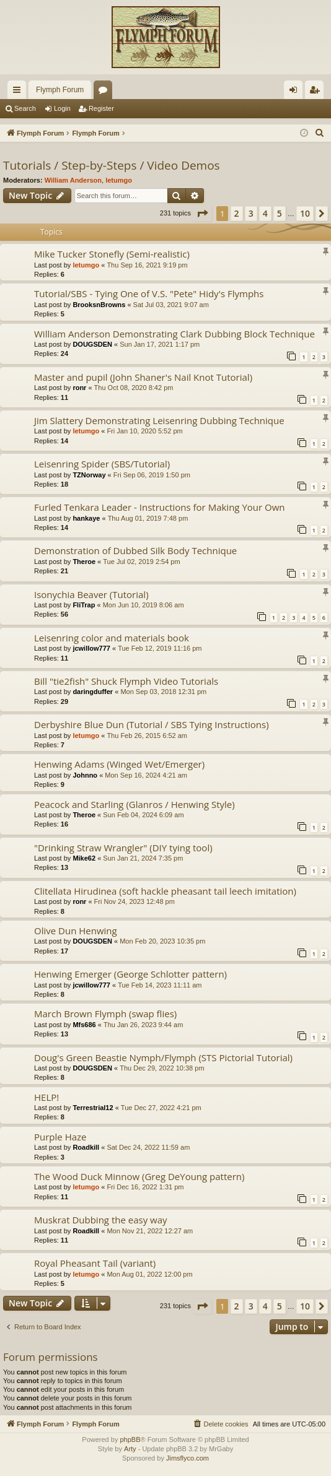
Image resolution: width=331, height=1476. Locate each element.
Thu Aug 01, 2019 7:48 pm (148, 518)
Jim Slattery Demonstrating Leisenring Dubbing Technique (159, 420)
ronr (79, 387)
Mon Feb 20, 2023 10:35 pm (162, 941)
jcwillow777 (91, 648)
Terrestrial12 (93, 1107)
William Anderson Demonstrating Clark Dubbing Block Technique (174, 334)
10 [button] (305, 213)
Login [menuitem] (295, 92)
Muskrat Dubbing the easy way (100, 1219)
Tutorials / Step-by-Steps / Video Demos (111, 165)
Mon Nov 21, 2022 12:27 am (150, 1231)
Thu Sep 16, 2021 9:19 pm (147, 265)
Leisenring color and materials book (111, 638)
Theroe (84, 561)
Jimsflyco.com (187, 1458)
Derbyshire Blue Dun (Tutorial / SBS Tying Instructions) (151, 724)
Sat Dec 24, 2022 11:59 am (148, 1147)
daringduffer (93, 691)
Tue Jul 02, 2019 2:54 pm (141, 561)
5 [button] (279, 213)
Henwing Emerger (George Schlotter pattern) (130, 974)
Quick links (19, 92)
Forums (105, 92)
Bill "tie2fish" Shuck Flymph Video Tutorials (126, 681)
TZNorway (89, 475)
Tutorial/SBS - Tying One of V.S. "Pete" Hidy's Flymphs (148, 293)
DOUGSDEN (92, 344)
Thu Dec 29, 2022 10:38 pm (162, 1068)
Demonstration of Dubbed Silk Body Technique (135, 550)
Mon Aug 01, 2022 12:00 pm (149, 1274)
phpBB (130, 1439)
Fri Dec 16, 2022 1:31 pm (145, 1187)
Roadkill (86, 1147)
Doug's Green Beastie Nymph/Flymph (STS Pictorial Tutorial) (163, 1057)
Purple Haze (60, 1137)
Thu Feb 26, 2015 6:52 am (147, 735)
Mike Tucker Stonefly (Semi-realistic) (112, 254)
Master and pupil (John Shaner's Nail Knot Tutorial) (143, 377)
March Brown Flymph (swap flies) (105, 1013)
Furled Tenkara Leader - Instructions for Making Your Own (159, 507)
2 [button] (236, 213)
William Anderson (73, 180)
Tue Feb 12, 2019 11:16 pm (159, 648)
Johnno (85, 775)
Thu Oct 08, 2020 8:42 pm (134, 387)
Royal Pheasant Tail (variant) (95, 1263)
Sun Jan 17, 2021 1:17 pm (160, 344)
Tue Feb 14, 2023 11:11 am (159, 985)
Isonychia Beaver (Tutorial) (91, 594)
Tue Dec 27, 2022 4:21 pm (161, 1107)
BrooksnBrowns (99, 304)
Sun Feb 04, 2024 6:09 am (143, 814)
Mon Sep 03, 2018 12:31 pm (163, 691)
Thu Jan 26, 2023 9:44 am (143, 1024)
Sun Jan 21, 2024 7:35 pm (143, 858)
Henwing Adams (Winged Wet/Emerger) (119, 764)
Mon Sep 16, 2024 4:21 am (146, 775)
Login (62, 108)
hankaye (86, 518)
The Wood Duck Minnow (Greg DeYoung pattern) (139, 1176)
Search (25, 108)
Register (101, 108)
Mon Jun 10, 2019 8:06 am (143, 605)
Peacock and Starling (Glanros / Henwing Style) (134, 804)
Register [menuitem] (317, 92)
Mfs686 (84, 1024)
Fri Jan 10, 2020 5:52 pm (144, 431)
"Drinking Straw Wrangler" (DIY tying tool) (123, 847)
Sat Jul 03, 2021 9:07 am (171, 304)
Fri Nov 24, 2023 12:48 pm (134, 901)
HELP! (46, 1097)
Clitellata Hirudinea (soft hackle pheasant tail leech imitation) (165, 891)
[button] (202, 213)
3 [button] (251, 213)
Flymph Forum (60, 89)
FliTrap (84, 605)
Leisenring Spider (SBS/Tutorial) (102, 464)
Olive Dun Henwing (75, 930)
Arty (130, 1448)
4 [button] (265, 213)
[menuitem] (319, 133)
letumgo (118, 180)
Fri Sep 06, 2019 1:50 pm (151, 475)
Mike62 (84, 858)
